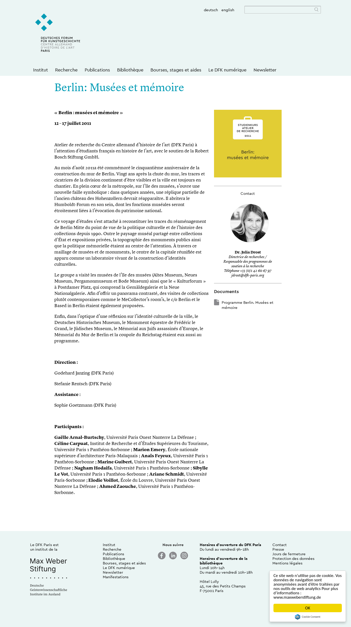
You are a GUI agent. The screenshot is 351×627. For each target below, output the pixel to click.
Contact (279, 544)
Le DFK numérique (227, 70)
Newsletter (265, 70)
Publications (97, 70)
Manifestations (116, 576)
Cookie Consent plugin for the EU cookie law (307, 617)
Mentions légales (287, 563)
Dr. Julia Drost (248, 253)
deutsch (211, 9)
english (227, 9)
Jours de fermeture (289, 553)
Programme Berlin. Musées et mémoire (247, 305)
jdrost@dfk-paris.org (247, 276)
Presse (278, 549)
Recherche (66, 70)
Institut (40, 70)
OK (307, 608)
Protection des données (293, 558)
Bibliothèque (130, 70)
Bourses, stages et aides (176, 70)
